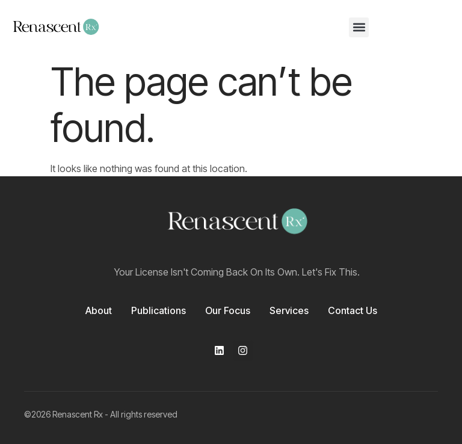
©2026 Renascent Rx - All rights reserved (100, 414)
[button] (359, 27)
